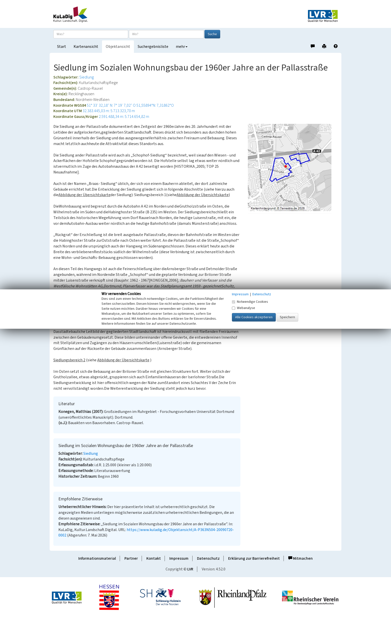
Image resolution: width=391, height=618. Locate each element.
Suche (212, 34)
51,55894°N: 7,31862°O (155, 105)
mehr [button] (182, 46)
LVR (190, 569)
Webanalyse (243, 308)
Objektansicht (118, 46)
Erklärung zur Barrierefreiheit (254, 558)
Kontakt (153, 558)
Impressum (179, 558)
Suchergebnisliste (153, 46)
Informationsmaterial (97, 558)
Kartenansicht (86, 46)
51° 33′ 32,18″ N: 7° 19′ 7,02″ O (111, 105)
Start (61, 46)
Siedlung (86, 77)
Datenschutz (208, 558)
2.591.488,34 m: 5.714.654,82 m (124, 116)
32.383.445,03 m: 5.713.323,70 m (109, 111)
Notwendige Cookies (250, 301)
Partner (131, 558)
